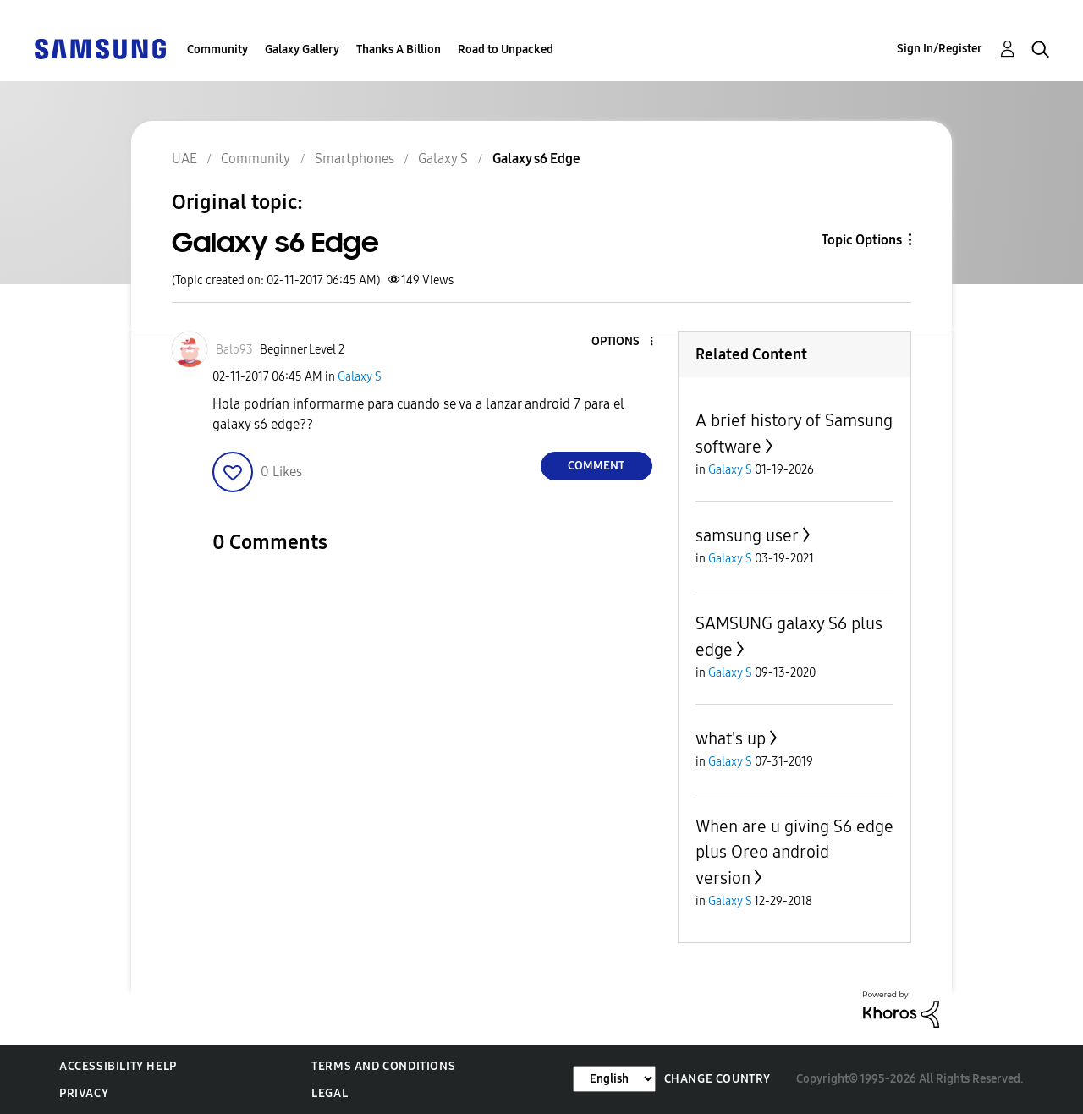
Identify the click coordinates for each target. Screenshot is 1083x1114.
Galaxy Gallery (302, 49)
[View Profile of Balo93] (234, 350)
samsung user (747, 535)
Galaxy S (360, 377)
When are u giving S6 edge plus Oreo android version (794, 852)
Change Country (717, 1079)
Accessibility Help (118, 1066)
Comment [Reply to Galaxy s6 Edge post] (596, 465)
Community (217, 49)
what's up (730, 738)
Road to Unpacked (505, 49)
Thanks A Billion (398, 49)
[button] (622, 342)
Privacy (83, 1093)
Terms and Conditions (383, 1066)
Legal (329, 1093)
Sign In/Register (939, 48)
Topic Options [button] (862, 240)
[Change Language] (614, 1079)
